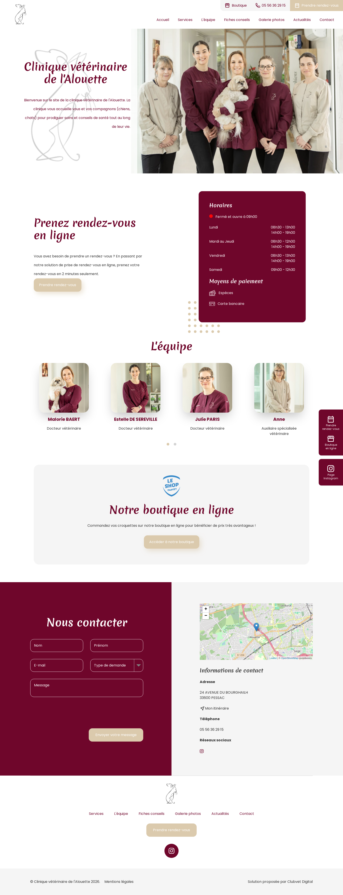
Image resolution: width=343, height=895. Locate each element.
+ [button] (205, 609)
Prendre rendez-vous (57, 284)
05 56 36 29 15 (212, 729)
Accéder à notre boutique (171, 541)
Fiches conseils (237, 19)
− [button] (205, 616)
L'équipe (208, 19)
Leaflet (273, 658)
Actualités (302, 19)
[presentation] (109, 712)
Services (185, 19)
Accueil (162, 19)
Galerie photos (272, 19)
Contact (327, 19)
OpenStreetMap (289, 658)
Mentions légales (119, 881)
